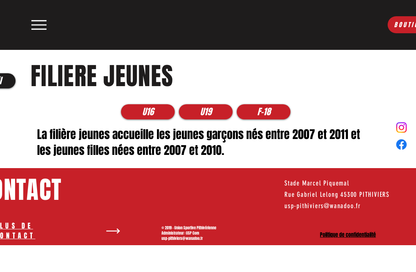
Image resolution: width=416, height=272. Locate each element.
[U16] (148, 111)
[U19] (206, 111)
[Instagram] (401, 127)
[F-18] (263, 111)
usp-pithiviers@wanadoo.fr (182, 238)
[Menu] (38, 24)
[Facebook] (401, 144)
